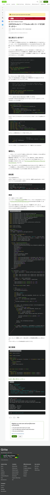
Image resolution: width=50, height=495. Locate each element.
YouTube (25, 473)
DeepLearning (18, 29)
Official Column (35, 4)
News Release (3, 491)
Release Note (14, 466)
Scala (10, 29)
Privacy (2, 470)
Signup (45, 1)
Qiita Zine (36, 468)
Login (41, 1)
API (12, 479)
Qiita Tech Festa (20, 4)
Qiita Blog (3, 489)
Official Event (27, 4)
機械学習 (13, 29)
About (2, 466)
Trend (4, 4)
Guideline (3, 472)
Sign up (14, 436)
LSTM (23, 29)
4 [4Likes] (2, 9)
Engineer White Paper (16, 477)
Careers (2, 487)
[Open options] (2, 28)
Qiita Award (14, 475)
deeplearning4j (28, 29)
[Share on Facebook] (2, 21)
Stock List (8, 4)
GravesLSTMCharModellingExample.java (20, 201)
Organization (43, 4)
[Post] (2, 17)
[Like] (2, 7)
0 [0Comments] (18, 417)
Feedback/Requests (4, 475)
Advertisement (4, 479)
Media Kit (3, 473)
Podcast (24, 475)
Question (13, 4)
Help (2, 477)
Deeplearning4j (20, 199)
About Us (2, 485)
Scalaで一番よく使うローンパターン (17, 379)
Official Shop (37, 470)
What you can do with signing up (18, 433)
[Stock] (2, 13)
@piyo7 (16, 21)
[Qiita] (4, 2)
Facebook (25, 472)
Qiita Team (37, 466)
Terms (2, 468)
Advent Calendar (15, 472)
